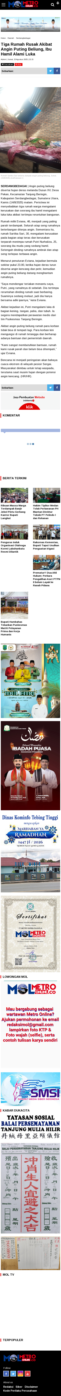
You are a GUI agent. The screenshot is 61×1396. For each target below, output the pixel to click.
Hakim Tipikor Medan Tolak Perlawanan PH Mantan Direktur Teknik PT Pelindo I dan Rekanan (45, 512)
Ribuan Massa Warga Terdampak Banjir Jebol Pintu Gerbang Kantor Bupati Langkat (13, 512)
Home (3, 38)
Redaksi (8, 1386)
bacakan (7, 64)
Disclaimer (31, 1386)
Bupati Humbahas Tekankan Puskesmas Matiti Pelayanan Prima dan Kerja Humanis (14, 628)
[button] (57, 1)
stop (18, 64)
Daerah (11, 38)
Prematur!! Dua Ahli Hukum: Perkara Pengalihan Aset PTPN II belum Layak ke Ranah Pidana (46, 579)
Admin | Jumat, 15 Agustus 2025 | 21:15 (17, 59)
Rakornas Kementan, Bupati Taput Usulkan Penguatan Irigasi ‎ (46, 545)
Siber (19, 1386)
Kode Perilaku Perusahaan (20, 1390)
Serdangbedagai (23, 38)
